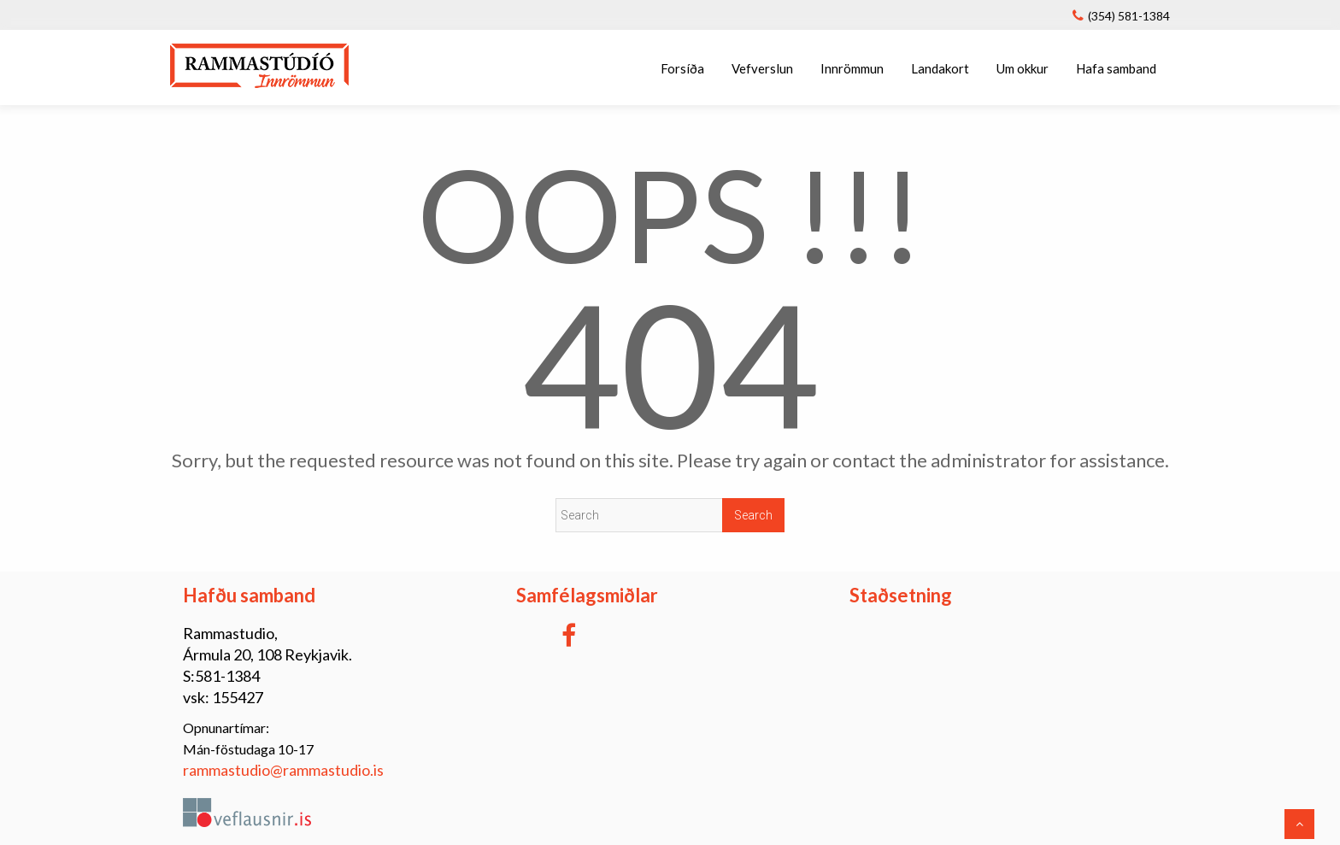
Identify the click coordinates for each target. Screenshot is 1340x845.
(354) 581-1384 (1129, 16)
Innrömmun (852, 68)
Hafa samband (1116, 68)
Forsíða (682, 68)
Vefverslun (762, 68)
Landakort (940, 68)
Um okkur (1022, 68)
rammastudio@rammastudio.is (283, 769)
